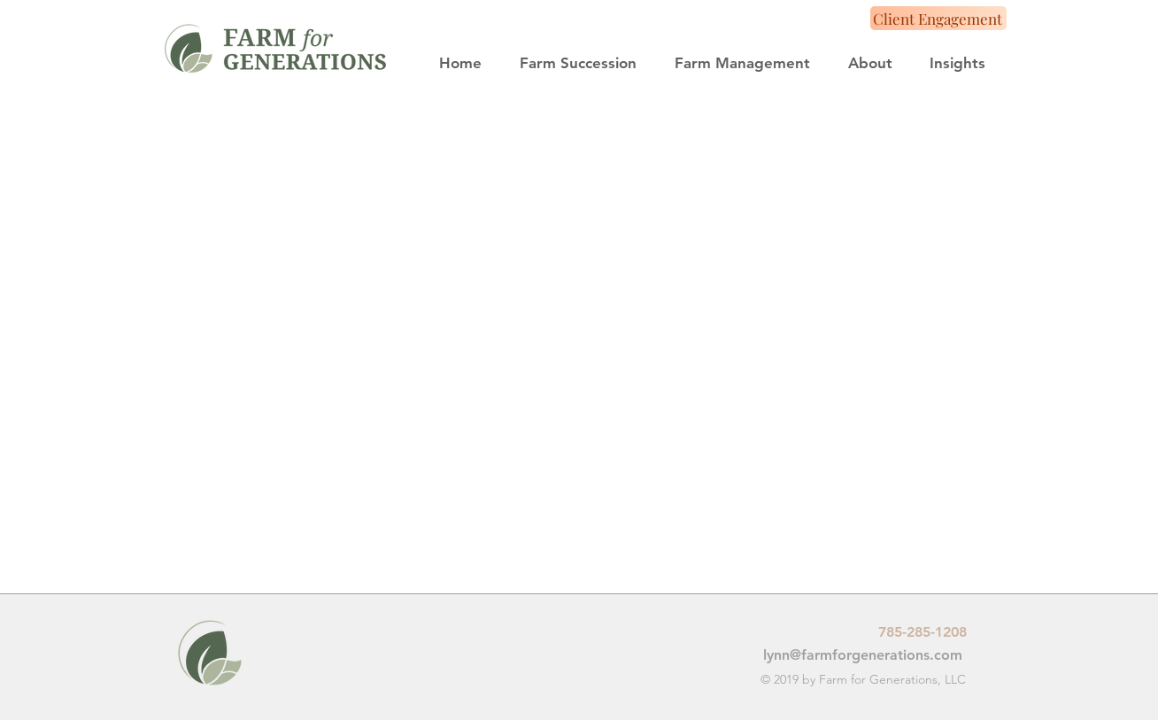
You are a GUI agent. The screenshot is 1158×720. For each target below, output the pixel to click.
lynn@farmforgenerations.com (862, 654)
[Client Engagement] (938, 18)
